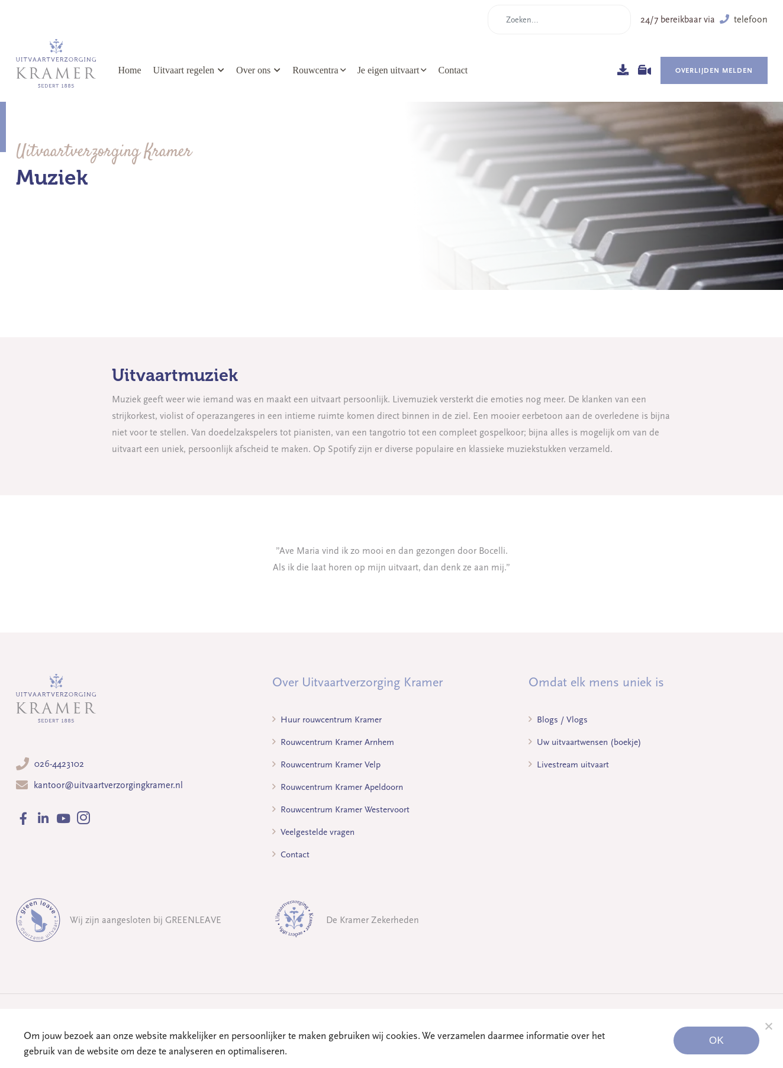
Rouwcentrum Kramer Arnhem (333, 742)
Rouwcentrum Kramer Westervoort (341, 809)
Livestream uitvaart (569, 764)
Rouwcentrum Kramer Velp (326, 764)
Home (129, 70)
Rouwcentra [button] (315, 70)
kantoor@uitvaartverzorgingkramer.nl (108, 785)
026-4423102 (59, 764)
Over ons (258, 70)
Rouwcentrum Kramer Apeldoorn (337, 787)
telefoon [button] (744, 19)
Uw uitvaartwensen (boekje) (585, 742)
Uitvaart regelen (189, 70)
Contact (453, 70)
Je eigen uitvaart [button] (388, 70)
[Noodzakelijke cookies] (768, 1026)
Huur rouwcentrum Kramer (327, 719)
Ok (716, 1040)
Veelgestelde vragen (313, 832)
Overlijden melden (714, 70)
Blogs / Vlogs (558, 719)
